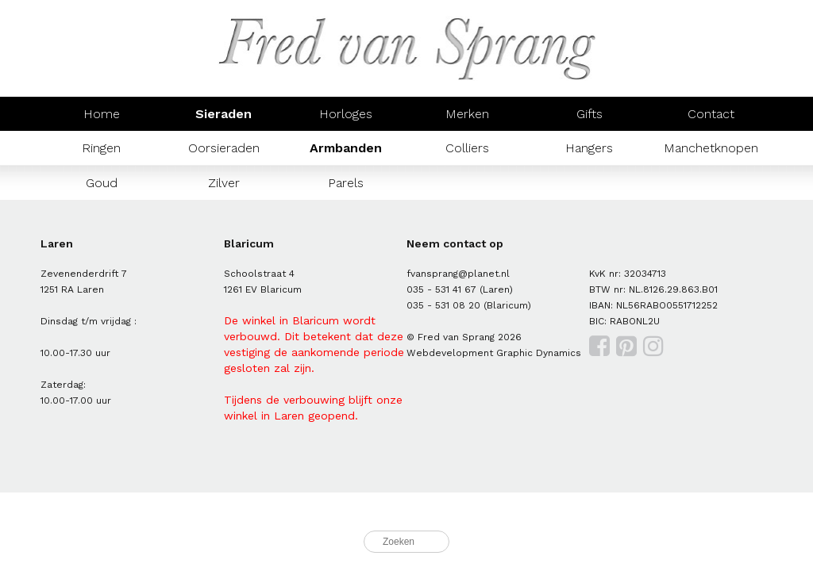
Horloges (345, 113)
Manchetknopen (711, 147)
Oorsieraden (224, 147)
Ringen (101, 147)
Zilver (224, 182)
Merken (467, 113)
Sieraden (223, 113)
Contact (711, 113)
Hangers (589, 147)
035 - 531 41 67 (441, 289)
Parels (346, 182)
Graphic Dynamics (538, 352)
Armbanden (346, 147)
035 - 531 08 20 (443, 305)
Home (101, 113)
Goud (102, 182)
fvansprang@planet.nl (458, 273)
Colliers (467, 147)
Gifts (589, 113)
